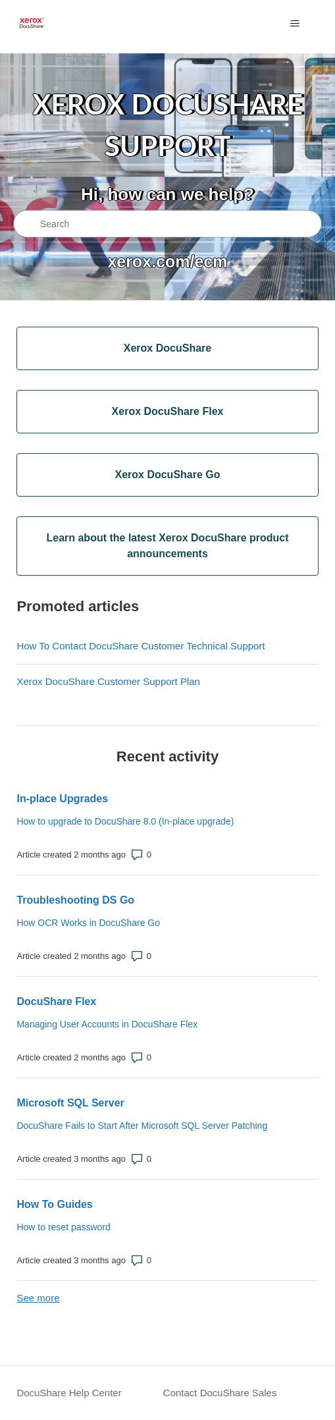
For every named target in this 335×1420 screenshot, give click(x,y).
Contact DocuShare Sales (220, 1392)
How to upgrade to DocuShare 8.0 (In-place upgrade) (125, 821)
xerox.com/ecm (167, 261)
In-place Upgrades (62, 798)
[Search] (167, 224)
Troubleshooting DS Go (75, 900)
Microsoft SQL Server (70, 1102)
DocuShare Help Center (68, 1392)
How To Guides (54, 1204)
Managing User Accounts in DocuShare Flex (106, 1024)
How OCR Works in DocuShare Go (88, 922)
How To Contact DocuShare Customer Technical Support (140, 645)
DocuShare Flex (56, 1001)
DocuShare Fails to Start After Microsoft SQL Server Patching (141, 1125)
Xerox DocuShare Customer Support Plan (107, 681)
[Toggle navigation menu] (295, 23)
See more (37, 1297)
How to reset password (63, 1227)
